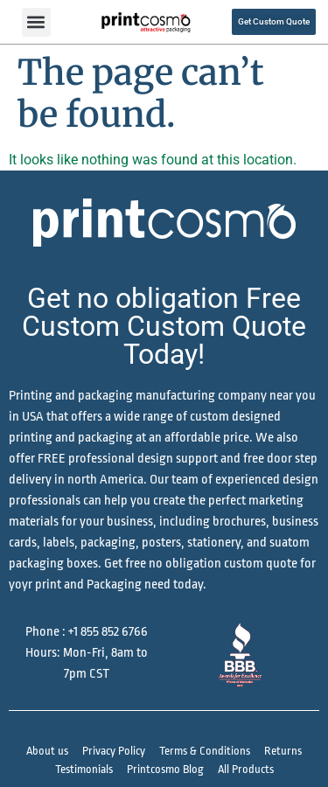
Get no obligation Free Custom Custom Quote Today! (164, 326)
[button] (36, 22)
